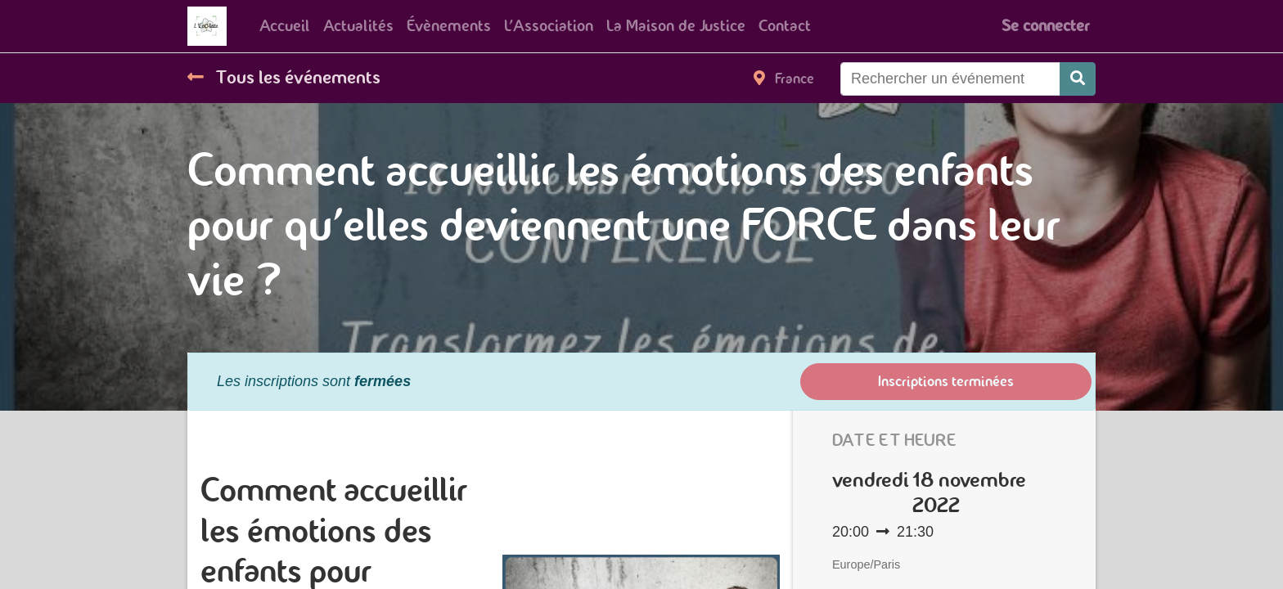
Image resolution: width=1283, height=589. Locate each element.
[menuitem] (285, 26)
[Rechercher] (1078, 79)
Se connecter (1045, 26)
